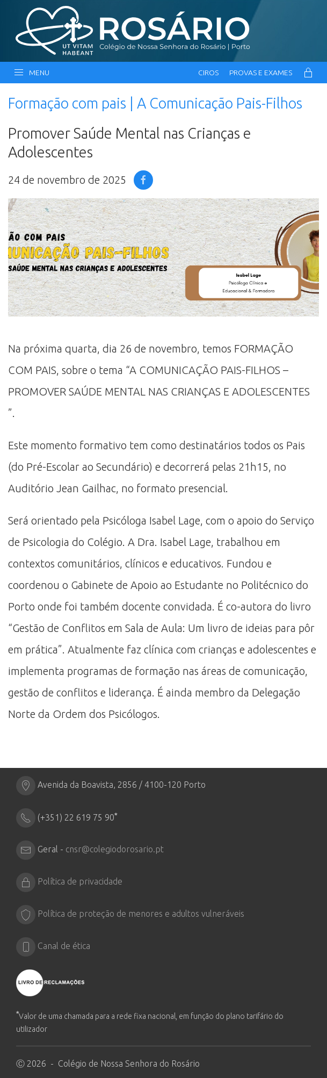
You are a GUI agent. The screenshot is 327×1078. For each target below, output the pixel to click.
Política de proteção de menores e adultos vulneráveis (141, 914)
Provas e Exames (260, 72)
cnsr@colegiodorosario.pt (115, 849)
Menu (31, 72)
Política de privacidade (80, 882)
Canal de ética (64, 946)
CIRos (208, 72)
